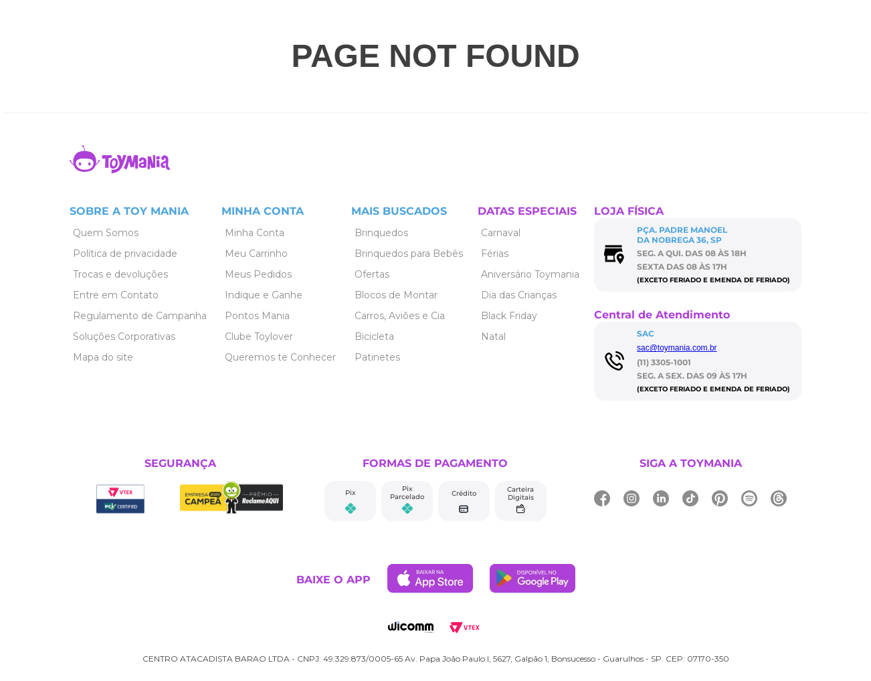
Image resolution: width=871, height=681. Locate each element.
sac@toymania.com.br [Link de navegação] (677, 348)
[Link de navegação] (120, 169)
